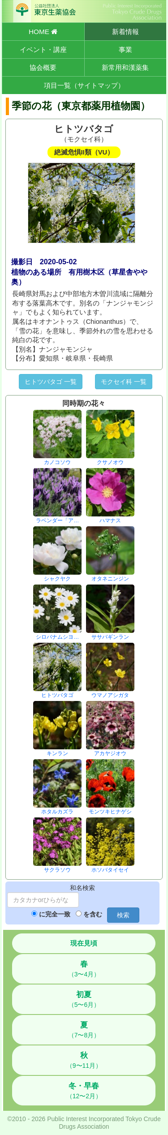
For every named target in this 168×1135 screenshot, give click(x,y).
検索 (123, 915)
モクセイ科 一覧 (123, 381)
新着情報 (125, 31)
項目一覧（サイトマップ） (84, 85)
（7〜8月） (84, 1030)
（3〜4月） (84, 969)
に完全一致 (54, 914)
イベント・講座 (43, 49)
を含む (92, 914)
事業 (125, 49)
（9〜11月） (84, 1060)
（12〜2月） (84, 1091)
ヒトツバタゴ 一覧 (51, 381)
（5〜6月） (84, 999)
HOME (43, 31)
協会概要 (43, 67)
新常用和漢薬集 (125, 67)
